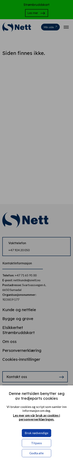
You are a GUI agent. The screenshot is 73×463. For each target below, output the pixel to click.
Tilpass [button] (36, 443)
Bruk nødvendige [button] (36, 433)
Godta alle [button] (36, 453)
